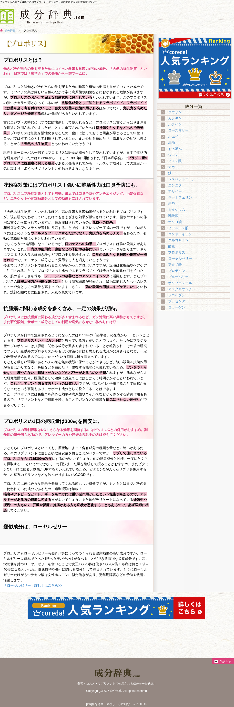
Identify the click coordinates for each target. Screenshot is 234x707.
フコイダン (176, 295)
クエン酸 (175, 161)
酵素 (171, 246)
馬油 (171, 142)
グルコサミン (178, 240)
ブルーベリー (178, 277)
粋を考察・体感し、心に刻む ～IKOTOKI (119, 704)
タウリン (175, 112)
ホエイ (173, 136)
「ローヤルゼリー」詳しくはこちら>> (32, 585)
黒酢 (171, 203)
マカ (171, 167)
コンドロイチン (180, 234)
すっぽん (175, 149)
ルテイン (175, 124)
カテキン (175, 118)
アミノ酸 (175, 264)
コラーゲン (176, 307)
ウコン (173, 155)
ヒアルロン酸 (178, 228)
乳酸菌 (173, 216)
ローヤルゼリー (180, 258)
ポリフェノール (180, 283)
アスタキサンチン (181, 289)
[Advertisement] (195, 350)
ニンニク (175, 185)
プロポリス (176, 252)
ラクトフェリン (180, 197)
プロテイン (176, 271)
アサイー (175, 191)
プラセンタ (176, 301)
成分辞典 (10, 30)
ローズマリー (178, 130)
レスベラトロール (181, 179)
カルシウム (176, 210)
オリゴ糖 (175, 222)
